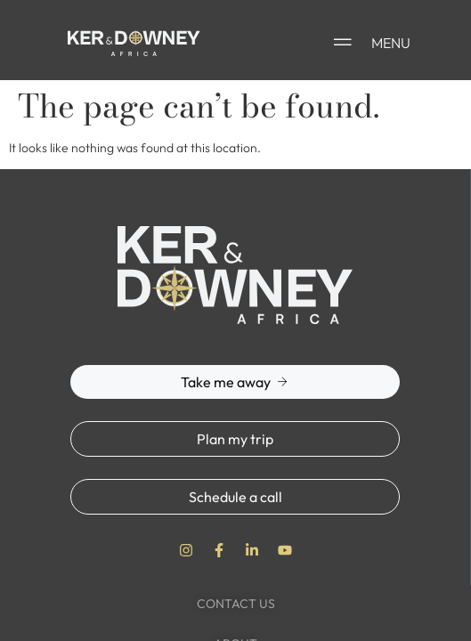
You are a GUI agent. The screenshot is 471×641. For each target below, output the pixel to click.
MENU (390, 43)
